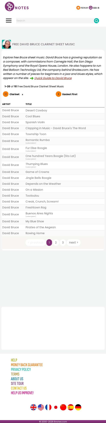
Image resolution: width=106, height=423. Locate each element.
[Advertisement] (53, 32)
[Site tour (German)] (78, 407)
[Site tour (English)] (33, 407)
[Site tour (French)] (48, 407)
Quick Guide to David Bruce (53, 78)
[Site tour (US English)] (40, 407)
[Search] (96, 20)
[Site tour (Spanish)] (70, 407)
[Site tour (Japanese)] (55, 407)
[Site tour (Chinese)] (63, 407)
